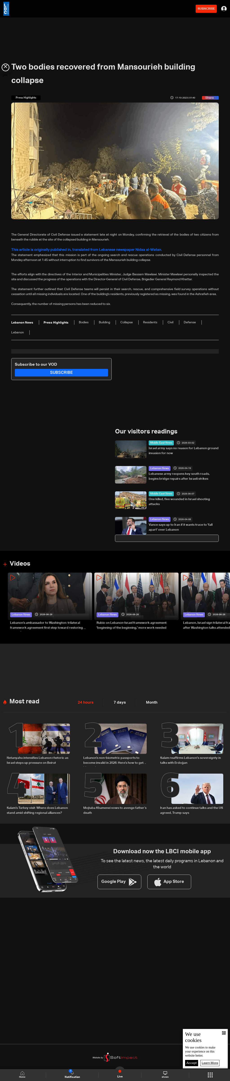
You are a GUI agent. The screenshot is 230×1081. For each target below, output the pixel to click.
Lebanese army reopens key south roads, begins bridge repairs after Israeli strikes (179, 475)
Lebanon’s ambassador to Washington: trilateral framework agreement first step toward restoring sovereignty (46, 623)
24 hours (84, 700)
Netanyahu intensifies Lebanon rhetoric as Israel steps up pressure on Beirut (37, 758)
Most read (23, 699)
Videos (19, 562)
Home (24, 1075)
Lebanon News (158, 467)
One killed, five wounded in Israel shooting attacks (179, 501)
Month (145, 700)
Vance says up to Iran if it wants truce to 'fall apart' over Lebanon (180, 526)
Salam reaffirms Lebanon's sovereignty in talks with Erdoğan (190, 758)
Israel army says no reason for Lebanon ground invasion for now (184, 450)
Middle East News (159, 442)
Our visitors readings (144, 431)
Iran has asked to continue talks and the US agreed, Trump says (191, 807)
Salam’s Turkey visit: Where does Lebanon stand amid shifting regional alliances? (37, 807)
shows (165, 1074)
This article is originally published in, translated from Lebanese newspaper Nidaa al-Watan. (74, 249)
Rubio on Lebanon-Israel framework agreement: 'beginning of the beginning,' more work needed (132, 623)
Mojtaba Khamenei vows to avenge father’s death (114, 807)
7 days (116, 700)
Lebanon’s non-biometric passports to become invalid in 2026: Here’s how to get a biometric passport (114, 758)
